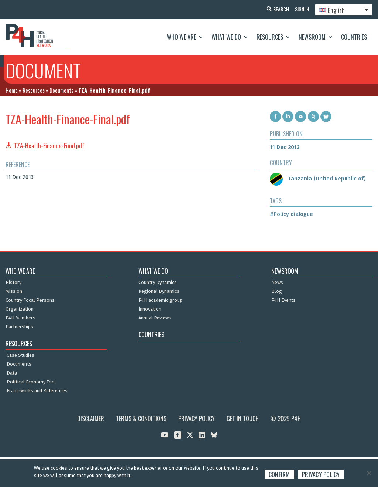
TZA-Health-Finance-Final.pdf (49, 145)
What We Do (226, 37)
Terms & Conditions (141, 418)
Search (278, 9)
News (277, 282)
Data (12, 373)
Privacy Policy (196, 418)
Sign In (300, 9)
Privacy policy (321, 474)
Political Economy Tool (31, 382)
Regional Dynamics (158, 291)
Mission (14, 291)
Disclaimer (90, 418)
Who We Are (181, 37)
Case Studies (20, 355)
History (13, 282)
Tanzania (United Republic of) (318, 178)
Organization (20, 309)
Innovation (149, 309)
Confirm (279, 474)
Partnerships (19, 326)
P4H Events (283, 300)
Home (12, 90)
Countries (354, 37)
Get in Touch (243, 418)
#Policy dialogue (291, 214)
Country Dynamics (157, 282)
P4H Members (20, 318)
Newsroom (312, 37)
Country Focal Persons (30, 300)
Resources (270, 37)
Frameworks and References (37, 390)
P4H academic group (160, 300)
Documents (61, 90)
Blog (276, 291)
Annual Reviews (154, 318)
